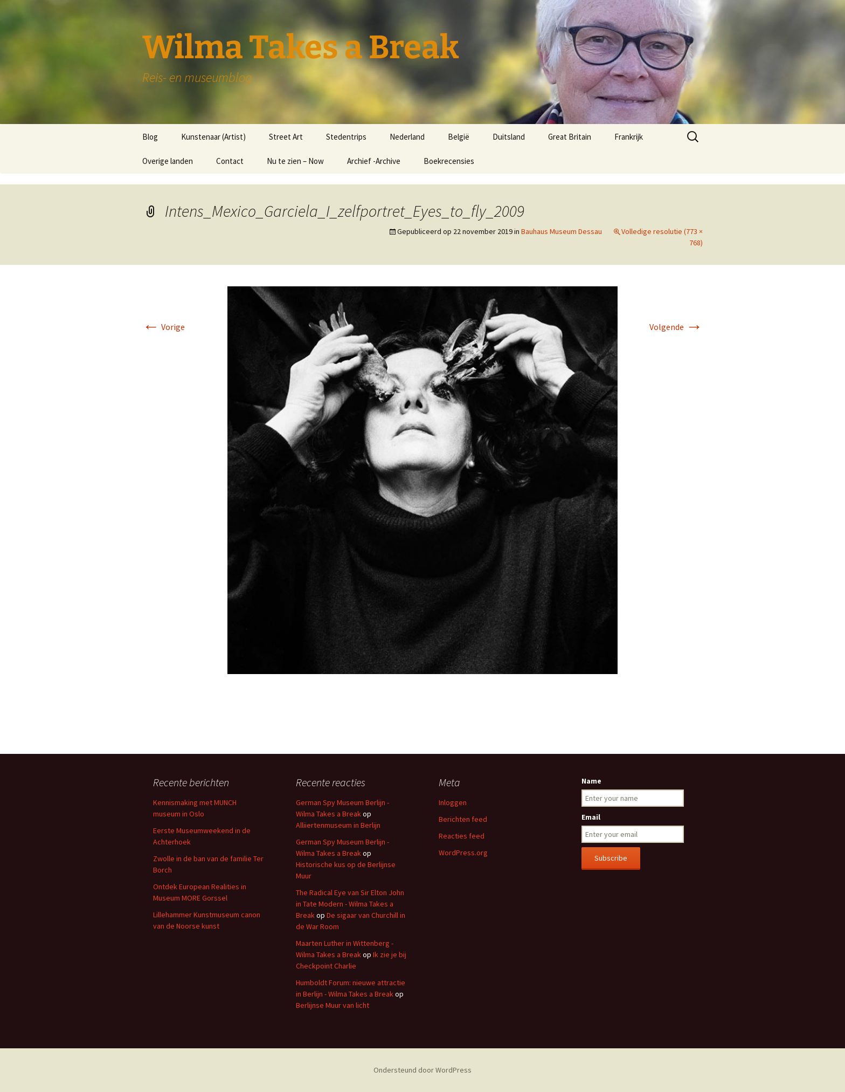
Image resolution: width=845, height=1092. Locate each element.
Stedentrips (346, 137)
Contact (230, 161)
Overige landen (167, 161)
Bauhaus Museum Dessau (561, 231)
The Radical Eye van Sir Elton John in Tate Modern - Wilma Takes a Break (350, 904)
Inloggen (453, 802)
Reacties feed (461, 836)
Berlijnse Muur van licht (332, 1005)
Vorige (163, 326)
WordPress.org (463, 852)
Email (590, 817)
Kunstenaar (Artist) (213, 137)
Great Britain (569, 137)
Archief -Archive (373, 161)
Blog (150, 137)
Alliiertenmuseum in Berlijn (338, 825)
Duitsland (509, 137)
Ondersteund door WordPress (422, 1070)
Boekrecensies (449, 161)
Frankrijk (628, 137)
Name (591, 781)
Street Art (286, 137)
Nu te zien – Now (295, 161)
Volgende (676, 326)
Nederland (407, 137)
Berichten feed (463, 819)
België (458, 137)
